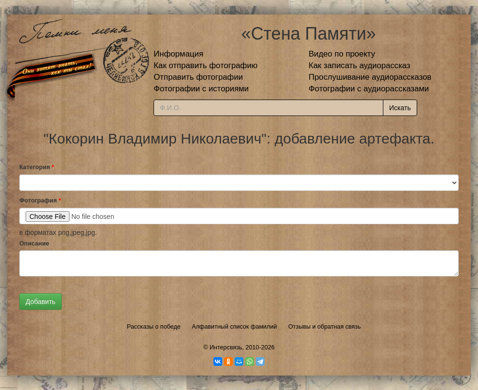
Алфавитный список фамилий (234, 326)
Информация (178, 53)
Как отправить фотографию (205, 65)
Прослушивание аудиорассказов (370, 77)
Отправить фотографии (198, 77)
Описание (34, 243)
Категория (36, 167)
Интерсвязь (226, 347)
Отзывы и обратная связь (324, 326)
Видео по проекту (342, 53)
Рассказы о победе (154, 326)
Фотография (40, 200)
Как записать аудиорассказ (359, 65)
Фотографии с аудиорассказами (369, 88)
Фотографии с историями (201, 88)
